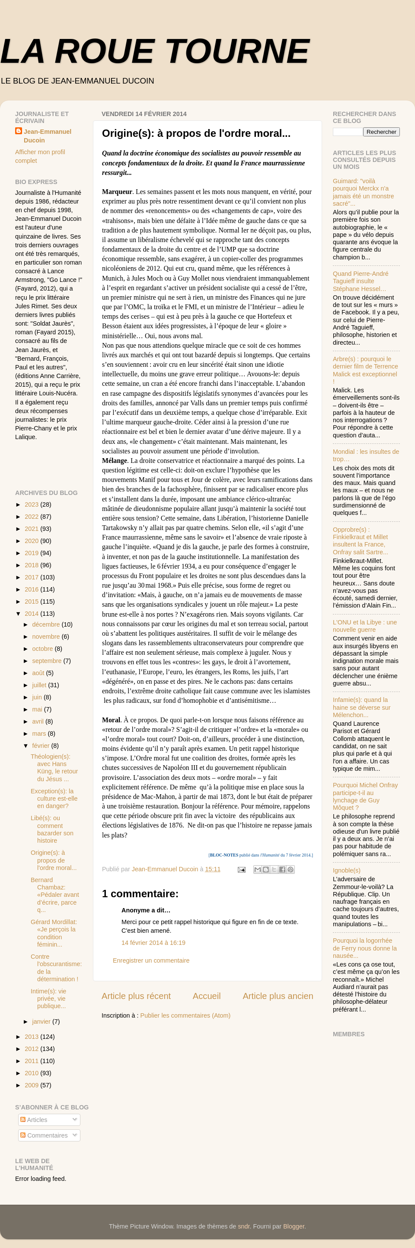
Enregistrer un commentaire (151, 960)
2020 (32, 540)
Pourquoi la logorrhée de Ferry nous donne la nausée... (365, 948)
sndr (243, 1226)
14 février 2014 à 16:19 (153, 942)
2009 (32, 1085)
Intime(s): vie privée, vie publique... (48, 999)
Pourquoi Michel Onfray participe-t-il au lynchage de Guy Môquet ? (365, 796)
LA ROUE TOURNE (155, 51)
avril (38, 721)
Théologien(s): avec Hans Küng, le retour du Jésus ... (54, 767)
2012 (32, 1048)
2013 (32, 1036)
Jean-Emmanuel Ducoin (47, 136)
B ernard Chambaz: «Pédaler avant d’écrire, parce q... (55, 894)
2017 (32, 577)
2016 (32, 589)
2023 (32, 504)
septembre (48, 660)
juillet (40, 685)
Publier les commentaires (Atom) (185, 1015)
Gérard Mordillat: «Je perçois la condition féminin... (54, 933)
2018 (32, 565)
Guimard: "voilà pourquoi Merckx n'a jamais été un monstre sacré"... (363, 192)
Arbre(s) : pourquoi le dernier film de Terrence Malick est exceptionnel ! (365, 370)
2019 (32, 553)
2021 (32, 528)
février (41, 745)
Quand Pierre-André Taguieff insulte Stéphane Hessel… (361, 281)
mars (40, 733)
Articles (33, 1119)
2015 (32, 601)
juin (38, 697)
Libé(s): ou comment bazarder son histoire (52, 829)
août (39, 672)
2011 (32, 1060)
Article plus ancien (278, 996)
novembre (47, 636)
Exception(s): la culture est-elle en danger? (54, 799)
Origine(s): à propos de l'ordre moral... (54, 860)
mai (38, 709)
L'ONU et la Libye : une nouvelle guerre (365, 626)
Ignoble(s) (347, 870)
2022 (32, 516)
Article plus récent (136, 996)
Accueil (207, 996)
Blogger (293, 1226)
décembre (47, 624)
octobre (43, 648)
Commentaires (44, 1135)
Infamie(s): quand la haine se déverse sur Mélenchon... (362, 707)
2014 (32, 613)
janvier (42, 1021)
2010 (32, 1073)
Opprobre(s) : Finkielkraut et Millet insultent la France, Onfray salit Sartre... (360, 541)
